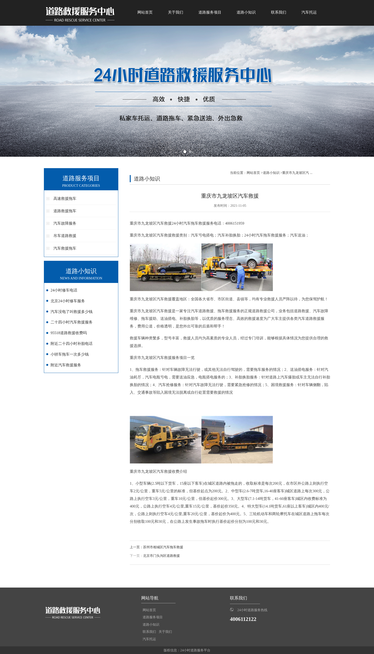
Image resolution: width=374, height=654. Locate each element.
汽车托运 (309, 12)
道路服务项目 (209, 12)
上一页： (136, 547)
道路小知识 (246, 12)
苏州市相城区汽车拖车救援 (163, 547)
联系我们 (278, 12)
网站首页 (145, 12)
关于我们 (175, 12)
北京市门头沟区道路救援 (161, 556)
